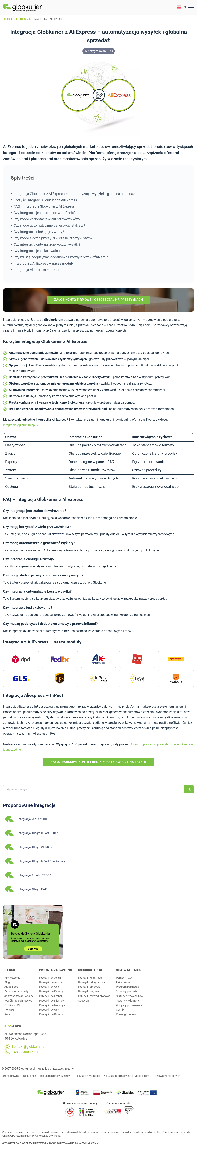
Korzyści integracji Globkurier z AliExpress (45, 200)
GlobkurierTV (12, 1005)
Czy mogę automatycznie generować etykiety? (49, 225)
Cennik (120, 1009)
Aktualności (11, 986)
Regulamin (29, 1076)
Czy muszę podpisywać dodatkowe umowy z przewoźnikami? (61, 257)
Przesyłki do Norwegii (52, 1005)
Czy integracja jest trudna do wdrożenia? (45, 213)
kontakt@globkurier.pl (28, 1047)
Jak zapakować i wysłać (18, 995)
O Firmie (10, 970)
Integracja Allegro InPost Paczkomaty (41, 861)
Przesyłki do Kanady (51, 991)
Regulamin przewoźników (55, 1076)
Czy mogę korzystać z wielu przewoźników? (47, 219)
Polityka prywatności (87, 1076)
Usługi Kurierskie (90, 970)
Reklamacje (123, 982)
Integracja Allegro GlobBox (35, 847)
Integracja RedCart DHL (33, 819)
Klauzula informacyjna (117, 1076)
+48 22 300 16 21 (25, 1052)
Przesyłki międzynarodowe (94, 995)
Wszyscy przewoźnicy (129, 1005)
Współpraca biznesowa (18, 1000)
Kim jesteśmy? (13, 977)
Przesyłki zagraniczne (56, 970)
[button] (182, 7)
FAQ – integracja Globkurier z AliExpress (44, 206)
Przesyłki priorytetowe (91, 982)
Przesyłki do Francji (50, 995)
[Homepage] (31, 7)
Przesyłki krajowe (88, 991)
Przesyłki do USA (49, 1009)
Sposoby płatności (127, 991)
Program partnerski (127, 986)
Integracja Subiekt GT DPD (34, 875)
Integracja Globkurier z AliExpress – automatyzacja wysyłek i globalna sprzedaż (74, 194)
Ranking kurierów (126, 1014)
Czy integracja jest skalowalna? (38, 251)
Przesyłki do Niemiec (51, 1000)
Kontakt (9, 1009)
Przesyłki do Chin (49, 986)
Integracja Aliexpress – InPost (36, 270)
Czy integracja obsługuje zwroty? (39, 232)
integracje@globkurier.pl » (20, 425)
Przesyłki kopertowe (90, 977)
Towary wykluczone (127, 1000)
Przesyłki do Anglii (50, 977)
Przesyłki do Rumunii (51, 1014)
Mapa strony (142, 1076)
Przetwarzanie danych (167, 1076)
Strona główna (10, 1076)
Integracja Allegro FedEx (33, 889)
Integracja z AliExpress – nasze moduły (44, 263)
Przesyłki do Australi (51, 982)
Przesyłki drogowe (89, 986)
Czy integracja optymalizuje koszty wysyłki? (47, 244)
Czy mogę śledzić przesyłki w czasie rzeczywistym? (53, 238)
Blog (7, 982)
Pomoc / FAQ (124, 977)
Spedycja (83, 1000)
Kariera (8, 1014)
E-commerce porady (16, 991)
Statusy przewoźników (129, 995)
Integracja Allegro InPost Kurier (38, 833)
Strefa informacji (129, 970)
